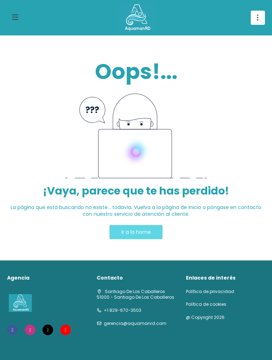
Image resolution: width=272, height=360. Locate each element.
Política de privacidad (210, 291)
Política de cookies (206, 304)
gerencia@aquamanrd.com (135, 323)
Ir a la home (136, 232)
